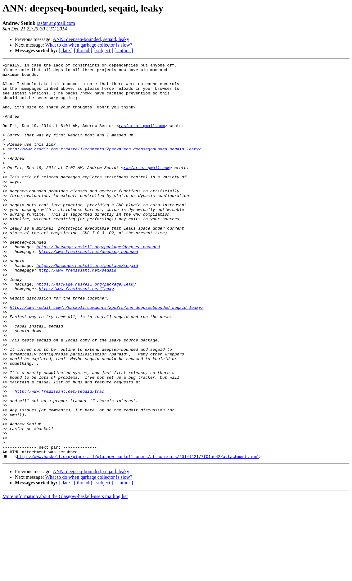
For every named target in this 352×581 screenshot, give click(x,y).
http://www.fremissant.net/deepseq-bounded (88, 289)
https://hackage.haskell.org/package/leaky (86, 329)
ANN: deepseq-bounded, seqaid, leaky (91, 39)
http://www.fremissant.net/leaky (76, 334)
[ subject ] (103, 50)
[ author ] (124, 50)
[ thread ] (83, 50)
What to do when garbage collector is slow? (88, 45)
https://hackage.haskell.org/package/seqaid (87, 306)
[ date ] (66, 50)
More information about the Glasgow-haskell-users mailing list (65, 575)
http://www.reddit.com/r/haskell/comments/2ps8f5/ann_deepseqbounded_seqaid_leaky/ (106, 356)
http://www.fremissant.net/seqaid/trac (59, 457)
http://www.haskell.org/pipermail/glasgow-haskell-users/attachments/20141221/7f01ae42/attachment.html (138, 535)
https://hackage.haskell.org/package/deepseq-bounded (98, 284)
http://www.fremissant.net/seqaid (77, 312)
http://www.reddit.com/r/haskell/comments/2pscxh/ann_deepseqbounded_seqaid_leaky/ (104, 166)
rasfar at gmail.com (56, 23)
